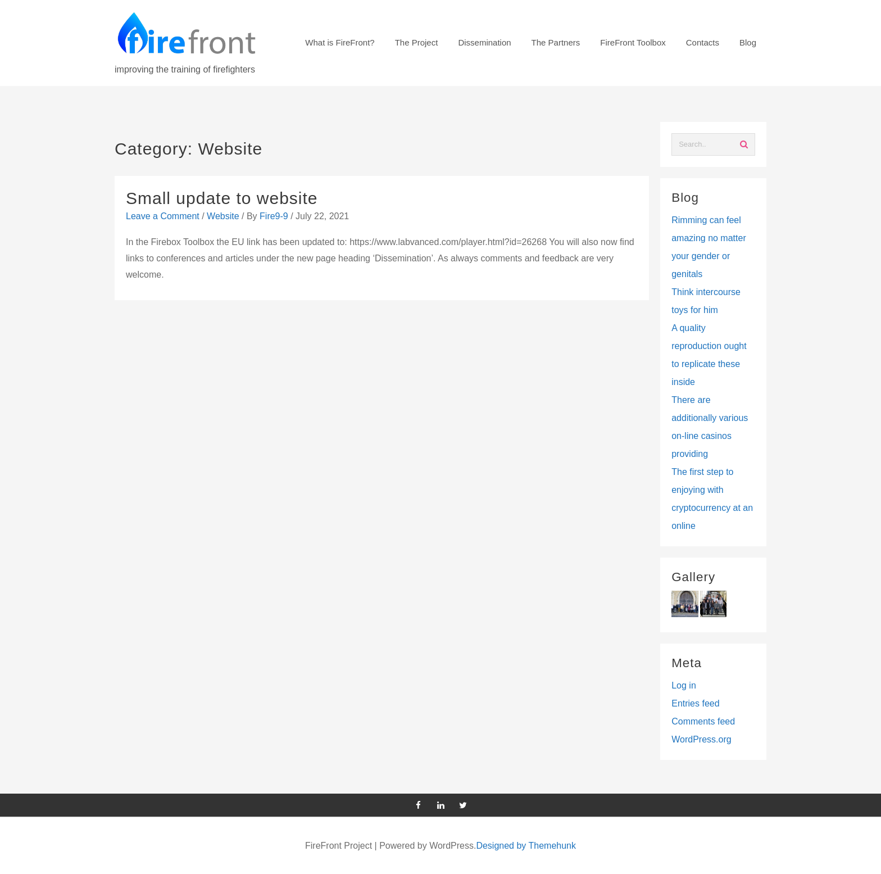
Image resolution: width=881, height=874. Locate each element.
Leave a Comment (162, 216)
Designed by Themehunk (526, 845)
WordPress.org (701, 739)
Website (223, 216)
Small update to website (222, 198)
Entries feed (695, 703)
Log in (683, 685)
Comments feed (703, 721)
